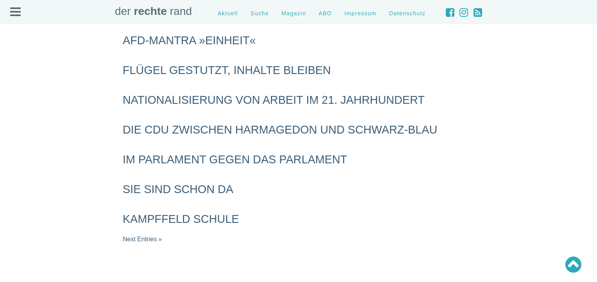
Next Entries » (142, 239)
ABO (325, 13)
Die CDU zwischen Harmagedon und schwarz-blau (280, 129)
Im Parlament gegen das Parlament (235, 159)
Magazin (293, 13)
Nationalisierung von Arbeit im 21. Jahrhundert (274, 100)
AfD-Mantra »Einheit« (189, 40)
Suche (259, 13)
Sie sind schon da (178, 189)
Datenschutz (407, 13)
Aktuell (228, 13)
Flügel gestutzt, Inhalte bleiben (227, 70)
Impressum (360, 13)
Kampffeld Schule (181, 219)
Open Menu (15, 12)
